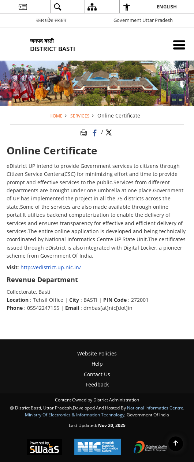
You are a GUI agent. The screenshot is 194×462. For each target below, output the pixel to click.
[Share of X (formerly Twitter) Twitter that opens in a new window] (109, 132)
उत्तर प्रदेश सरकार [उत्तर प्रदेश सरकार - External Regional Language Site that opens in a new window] (51, 20)
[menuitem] (22, 7)
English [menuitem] (167, 6)
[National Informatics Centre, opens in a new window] (98, 447)
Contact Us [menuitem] (97, 374)
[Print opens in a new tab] (85, 132)
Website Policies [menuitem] (97, 353)
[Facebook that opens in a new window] (95, 132)
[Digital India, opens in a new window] (150, 448)
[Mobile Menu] (179, 44)
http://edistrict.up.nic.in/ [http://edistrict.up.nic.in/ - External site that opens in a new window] (50, 267)
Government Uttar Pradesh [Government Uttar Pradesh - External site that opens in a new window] (143, 20)
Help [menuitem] (97, 363)
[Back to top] (175, 443)
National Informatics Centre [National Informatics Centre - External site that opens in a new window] (155, 408)
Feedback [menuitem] (97, 384)
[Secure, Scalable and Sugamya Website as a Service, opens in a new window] (44, 448)
